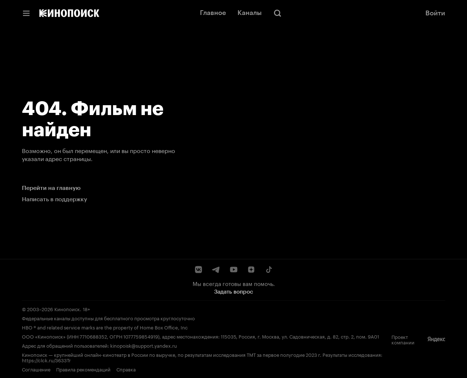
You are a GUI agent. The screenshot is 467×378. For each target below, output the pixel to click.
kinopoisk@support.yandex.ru (143, 345)
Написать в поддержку (54, 199)
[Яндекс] (436, 339)
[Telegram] (216, 269)
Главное (213, 13)
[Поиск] (277, 13)
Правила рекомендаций (83, 369)
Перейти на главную (51, 187)
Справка (126, 369)
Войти (435, 13)
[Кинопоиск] (69, 13)
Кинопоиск (67, 308)
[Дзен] (251, 269)
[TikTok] (268, 269)
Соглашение (36, 369)
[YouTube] (233, 269)
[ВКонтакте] (198, 269)
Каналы (250, 13)
